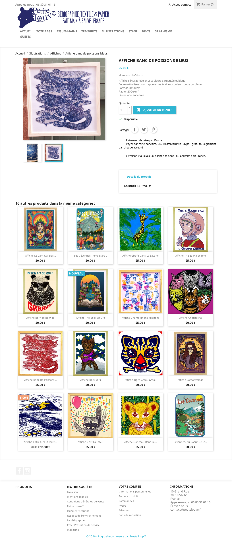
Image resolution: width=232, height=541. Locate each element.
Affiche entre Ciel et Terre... (40, 442)
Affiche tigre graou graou (140, 379)
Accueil (26, 31)
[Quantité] (123, 110)
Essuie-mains (67, 31)
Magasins (73, 529)
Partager (134, 129)
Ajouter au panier (154, 110)
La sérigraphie (76, 520)
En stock (130, 186)
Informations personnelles (135, 491)
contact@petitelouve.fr (186, 509)
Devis (146, 31)
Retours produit (128, 496)
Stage (133, 31)
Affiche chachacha (190, 317)
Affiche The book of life (90, 317)
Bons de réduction (130, 515)
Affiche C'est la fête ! (90, 442)
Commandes (126, 501)
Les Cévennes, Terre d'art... (90, 255)
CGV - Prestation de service (83, 525)
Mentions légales (77, 496)
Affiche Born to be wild (40, 317)
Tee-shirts (89, 31)
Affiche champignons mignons (140, 317)
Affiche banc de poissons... (40, 379)
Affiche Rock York (90, 379)
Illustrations (113, 31)
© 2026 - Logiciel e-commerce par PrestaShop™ (116, 536)
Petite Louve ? (75, 506)
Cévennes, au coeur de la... (190, 442)
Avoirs (122, 505)
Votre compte (130, 486)
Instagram (27, 471)
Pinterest (153, 129)
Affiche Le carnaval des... (40, 255)
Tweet (144, 129)
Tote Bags (44, 31)
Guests (25, 37)
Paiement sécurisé (78, 511)
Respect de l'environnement (84, 515)
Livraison (72, 492)
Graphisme (163, 31)
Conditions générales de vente (85, 501)
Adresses (124, 510)
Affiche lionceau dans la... (140, 442)
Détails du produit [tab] (139, 176)
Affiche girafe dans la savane (140, 255)
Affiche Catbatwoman (191, 379)
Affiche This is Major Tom (190, 255)
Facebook (19, 471)
